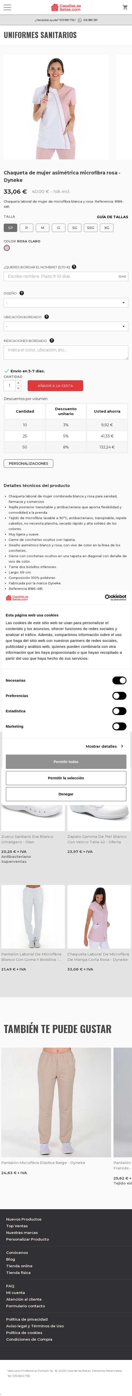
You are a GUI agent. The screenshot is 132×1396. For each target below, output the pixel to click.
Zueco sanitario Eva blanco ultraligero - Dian (27, 839)
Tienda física (18, 1272)
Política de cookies (24, 1332)
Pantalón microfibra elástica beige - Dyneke (43, 1162)
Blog (10, 1259)
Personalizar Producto (27, 1239)
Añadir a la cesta (55, 386)
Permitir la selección (66, 778)
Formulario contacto (25, 1306)
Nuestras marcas (22, 1232)
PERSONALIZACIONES (28, 463)
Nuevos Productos (23, 1219)
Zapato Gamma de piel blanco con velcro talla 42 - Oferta (97, 839)
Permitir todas (66, 762)
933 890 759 (21, 1376)
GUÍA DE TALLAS (112, 217)
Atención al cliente (24, 1299)
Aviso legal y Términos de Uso (35, 1326)
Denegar (65, 794)
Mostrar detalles (101, 746)
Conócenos (17, 1252)
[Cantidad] (10, 385)
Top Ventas (17, 1226)
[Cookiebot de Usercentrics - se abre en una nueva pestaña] (104, 597)
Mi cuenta (15, 1292)
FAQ (10, 1286)
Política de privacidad (27, 1319)
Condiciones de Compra (29, 1339)
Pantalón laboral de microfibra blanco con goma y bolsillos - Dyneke (31, 957)
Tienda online (19, 1266)
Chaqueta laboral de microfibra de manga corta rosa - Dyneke (98, 957)
